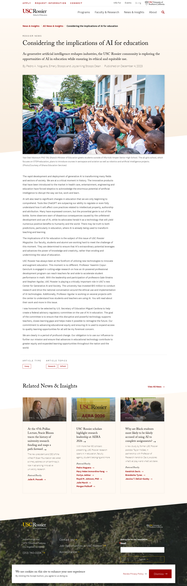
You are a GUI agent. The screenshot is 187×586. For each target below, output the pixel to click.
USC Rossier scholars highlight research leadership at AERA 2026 (89, 435)
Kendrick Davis (132, 471)
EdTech (63, 366)
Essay (27, 366)
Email (123, 543)
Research (51, 366)
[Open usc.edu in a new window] (154, 3)
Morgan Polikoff (84, 486)
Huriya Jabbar (83, 475)
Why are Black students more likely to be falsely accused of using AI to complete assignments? (139, 435)
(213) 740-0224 (32, 552)
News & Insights (134, 12)
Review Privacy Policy (133, 573)
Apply (27, 3)
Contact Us (66, 539)
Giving (138, 3)
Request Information (50, 3)
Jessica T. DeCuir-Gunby (137, 479)
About (153, 12)
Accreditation (68, 552)
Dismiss (159, 574)
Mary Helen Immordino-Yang (90, 471)
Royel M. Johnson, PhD (87, 479)
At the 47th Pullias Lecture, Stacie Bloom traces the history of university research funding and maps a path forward (41, 439)
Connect (76, 3)
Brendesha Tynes (133, 475)
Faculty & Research (107, 12)
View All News (155, 386)
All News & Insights (53, 26)
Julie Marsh (82, 482)
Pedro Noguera (83, 467)
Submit (142, 559)
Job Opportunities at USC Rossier (80, 545)
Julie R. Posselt (35, 479)
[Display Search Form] (162, 12)
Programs (84, 12)
